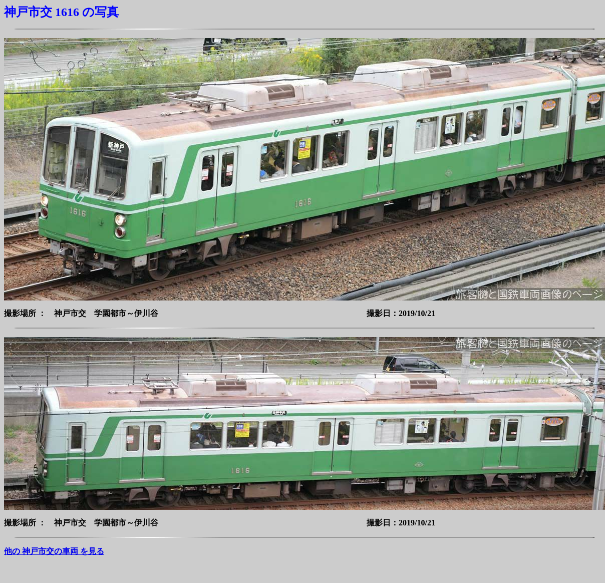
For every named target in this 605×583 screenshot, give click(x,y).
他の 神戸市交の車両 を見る (54, 551)
